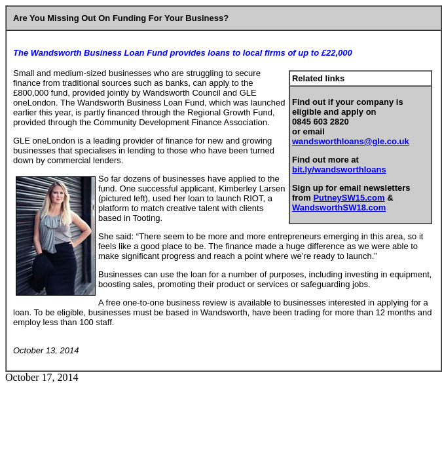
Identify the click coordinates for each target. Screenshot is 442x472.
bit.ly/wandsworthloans (339, 169)
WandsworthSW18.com (339, 207)
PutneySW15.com (348, 198)
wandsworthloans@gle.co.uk (350, 141)
